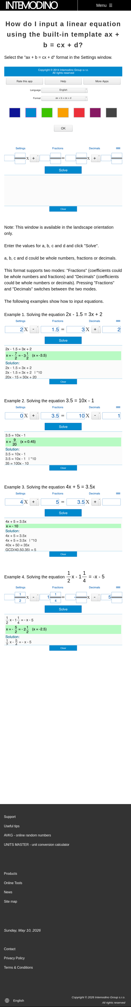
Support (10, 817)
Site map (10, 901)
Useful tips (11, 826)
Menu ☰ (104, 5)
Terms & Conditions (18, 967)
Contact (9, 949)
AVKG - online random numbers (27, 835)
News (8, 892)
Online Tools (13, 883)
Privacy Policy (14, 958)
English (18, 1000)
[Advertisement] (65, 751)
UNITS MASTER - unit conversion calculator (36, 844)
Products (10, 873)
